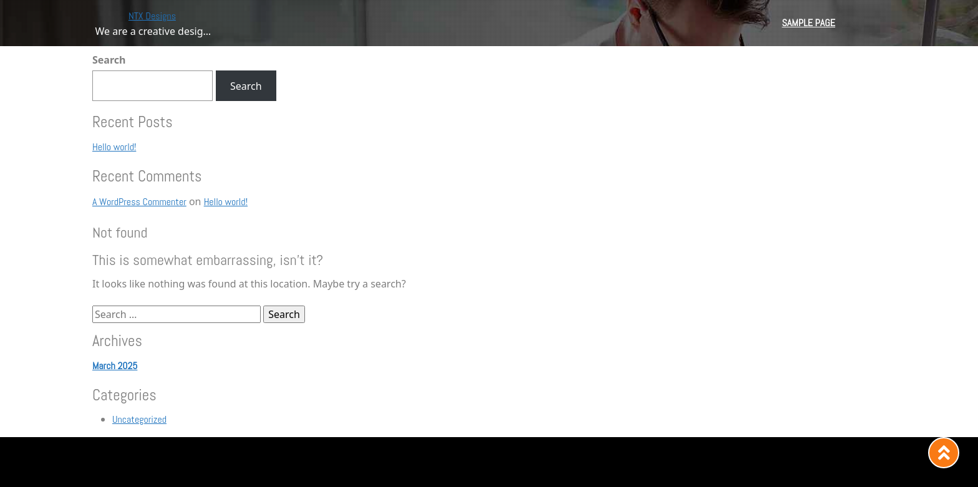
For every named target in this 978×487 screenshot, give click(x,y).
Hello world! (114, 146)
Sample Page (808, 22)
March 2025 (114, 365)
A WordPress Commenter (139, 201)
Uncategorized (139, 419)
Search (108, 60)
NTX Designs (152, 15)
